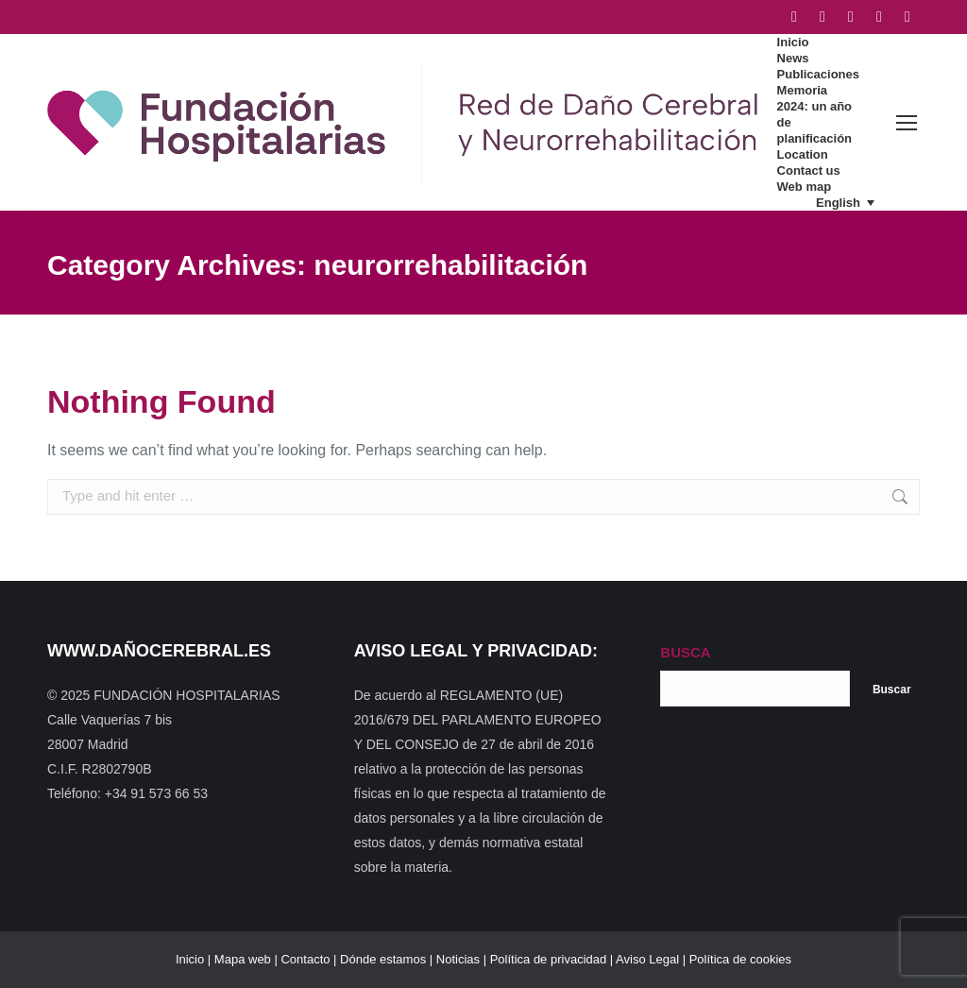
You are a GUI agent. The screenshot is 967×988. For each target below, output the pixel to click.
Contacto (305, 959)
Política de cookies (740, 959)
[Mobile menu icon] (906, 123)
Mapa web (242, 959)
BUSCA (685, 652)
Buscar (892, 689)
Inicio (190, 959)
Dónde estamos (383, 959)
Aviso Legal (647, 959)
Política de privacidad (548, 959)
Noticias (458, 959)
